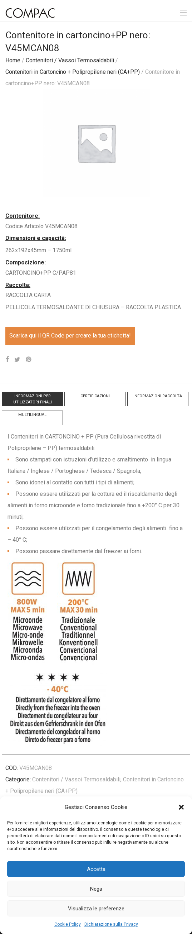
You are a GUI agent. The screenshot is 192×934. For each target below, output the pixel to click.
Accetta (96, 869)
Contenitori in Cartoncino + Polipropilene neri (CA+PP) (72, 71)
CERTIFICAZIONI (95, 396)
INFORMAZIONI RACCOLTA (157, 396)
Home (12, 60)
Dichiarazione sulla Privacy (111, 924)
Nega (96, 889)
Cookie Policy (67, 924)
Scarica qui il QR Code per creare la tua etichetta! (70, 335)
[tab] (32, 399)
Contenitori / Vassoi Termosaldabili (70, 60)
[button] (181, 807)
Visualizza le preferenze (96, 908)
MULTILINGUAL (32, 414)
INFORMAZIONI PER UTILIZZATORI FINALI (32, 399)
